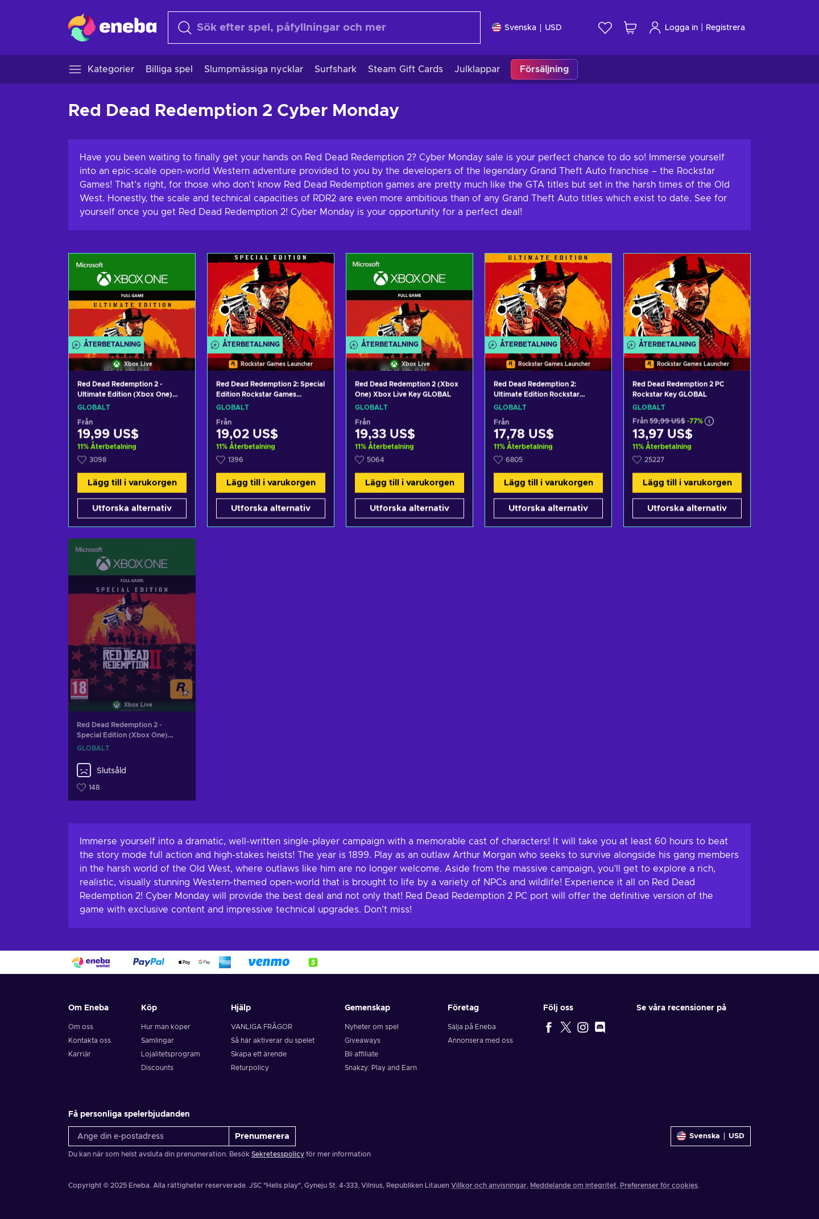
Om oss (80, 1026)
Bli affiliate (361, 1054)
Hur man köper (166, 1026)
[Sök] (324, 27)
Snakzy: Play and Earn (381, 1067)
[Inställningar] (527, 28)
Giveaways (362, 1040)
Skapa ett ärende (259, 1054)
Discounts (157, 1067)
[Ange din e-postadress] (148, 1136)
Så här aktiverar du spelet (273, 1040)
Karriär (79, 1054)
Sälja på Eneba (472, 1026)
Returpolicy (250, 1067)
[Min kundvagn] (630, 27)
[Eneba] (112, 27)
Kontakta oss (89, 1040)
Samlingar (157, 1040)
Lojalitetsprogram (170, 1054)
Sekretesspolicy (277, 1154)
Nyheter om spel (372, 1026)
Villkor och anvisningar (489, 1185)
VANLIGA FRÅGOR (261, 1026)
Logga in (673, 27)
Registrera (725, 28)
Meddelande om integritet (573, 1185)
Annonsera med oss (480, 1040)
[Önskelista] (605, 27)
